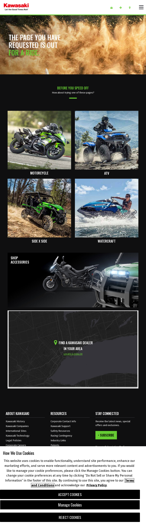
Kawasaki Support (60, 426)
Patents (55, 445)
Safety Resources (60, 430)
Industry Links (58, 440)
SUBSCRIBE (106, 435)
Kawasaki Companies (17, 426)
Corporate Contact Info (63, 421)
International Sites (16, 430)
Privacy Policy (96, 485)
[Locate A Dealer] (131, 7)
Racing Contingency (61, 435)
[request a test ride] (122, 7)
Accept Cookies (70, 494)
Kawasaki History (15, 421)
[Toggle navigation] (141, 7)
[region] (73, 485)
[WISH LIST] (113, 7)
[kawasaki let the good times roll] (16, 7)
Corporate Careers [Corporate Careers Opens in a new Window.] (16, 445)
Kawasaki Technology (17, 435)
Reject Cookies (70, 517)
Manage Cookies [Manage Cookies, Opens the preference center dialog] (70, 505)
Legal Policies (13, 440)
